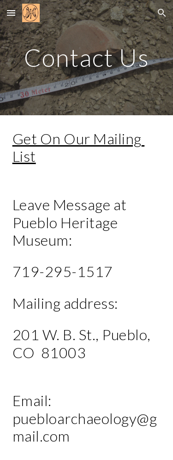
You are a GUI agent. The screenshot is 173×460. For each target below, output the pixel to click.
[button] (11, 12)
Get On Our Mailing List (78, 147)
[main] (87, 57)
